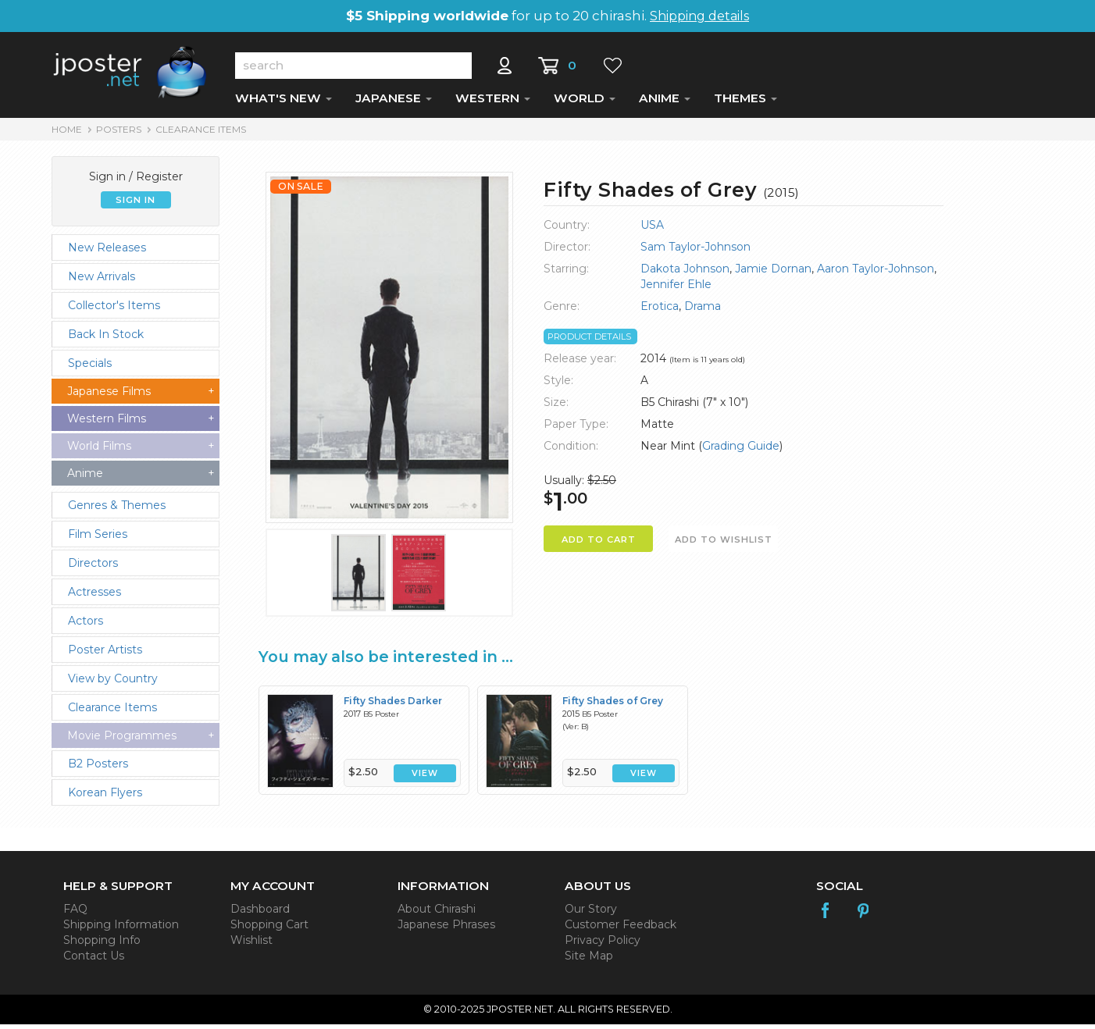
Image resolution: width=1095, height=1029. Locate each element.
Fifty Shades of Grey (612, 705)
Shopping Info (102, 945)
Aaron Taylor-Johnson (875, 273)
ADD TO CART (599, 544)
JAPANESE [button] (393, 102)
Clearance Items (200, 134)
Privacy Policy (602, 945)
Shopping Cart (269, 929)
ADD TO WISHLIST (723, 544)
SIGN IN (135, 204)
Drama (702, 311)
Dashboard (260, 913)
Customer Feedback (620, 929)
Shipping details (699, 16)
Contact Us (93, 960)
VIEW (425, 778)
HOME (67, 134)
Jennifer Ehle (676, 289)
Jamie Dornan (773, 273)
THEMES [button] (745, 102)
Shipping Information (121, 929)
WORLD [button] (584, 102)
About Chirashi (437, 913)
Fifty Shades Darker (393, 705)
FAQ (75, 913)
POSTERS (118, 134)
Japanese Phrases (446, 929)
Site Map (589, 960)
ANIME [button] (664, 102)
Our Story (591, 913)
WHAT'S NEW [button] (283, 102)
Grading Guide (740, 450)
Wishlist (251, 945)
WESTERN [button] (492, 102)
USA (652, 230)
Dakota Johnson (684, 273)
